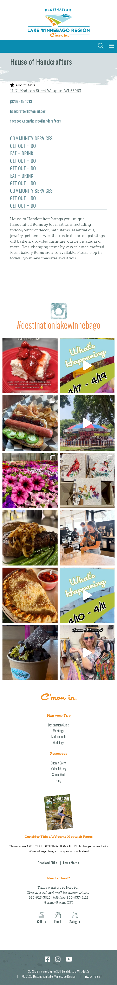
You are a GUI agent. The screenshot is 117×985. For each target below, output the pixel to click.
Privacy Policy (92, 976)
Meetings (58, 730)
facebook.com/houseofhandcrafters (35, 121)
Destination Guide (58, 724)
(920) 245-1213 (21, 101)
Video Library (58, 768)
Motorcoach (58, 736)
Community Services (31, 138)
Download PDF (46, 862)
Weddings (58, 742)
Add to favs (22, 85)
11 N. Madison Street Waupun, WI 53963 (45, 90)
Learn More (70, 862)
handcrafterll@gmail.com (28, 111)
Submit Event (58, 763)
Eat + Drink (21, 153)
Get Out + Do (23, 145)
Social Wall (58, 774)
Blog (58, 780)
